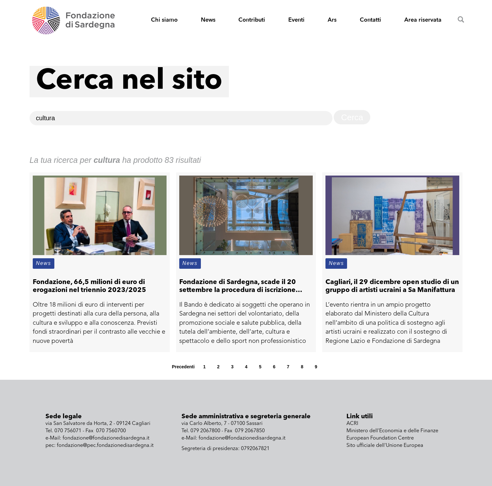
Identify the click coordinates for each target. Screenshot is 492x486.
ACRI (352, 423)
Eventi (296, 20)
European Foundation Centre (380, 438)
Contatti (370, 20)
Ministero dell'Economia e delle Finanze (392, 431)
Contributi (251, 20)
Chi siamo (164, 20)
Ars (332, 20)
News (208, 20)
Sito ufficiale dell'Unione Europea (384, 445)
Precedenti (183, 366)
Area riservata (422, 20)
